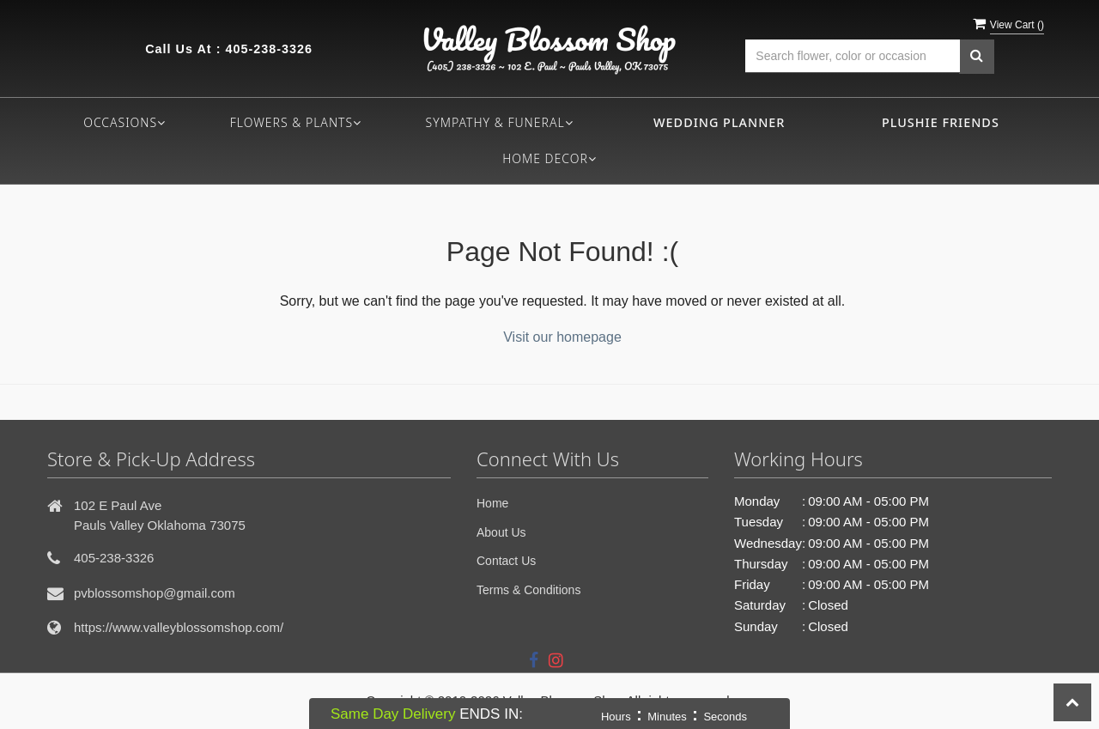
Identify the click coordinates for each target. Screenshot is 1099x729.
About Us (501, 532)
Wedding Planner (719, 122)
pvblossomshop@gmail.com (154, 593)
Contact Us (506, 561)
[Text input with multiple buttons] (852, 56)
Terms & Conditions (528, 590)
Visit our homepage (562, 337)
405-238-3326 (269, 49)
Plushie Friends (940, 122)
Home (492, 503)
